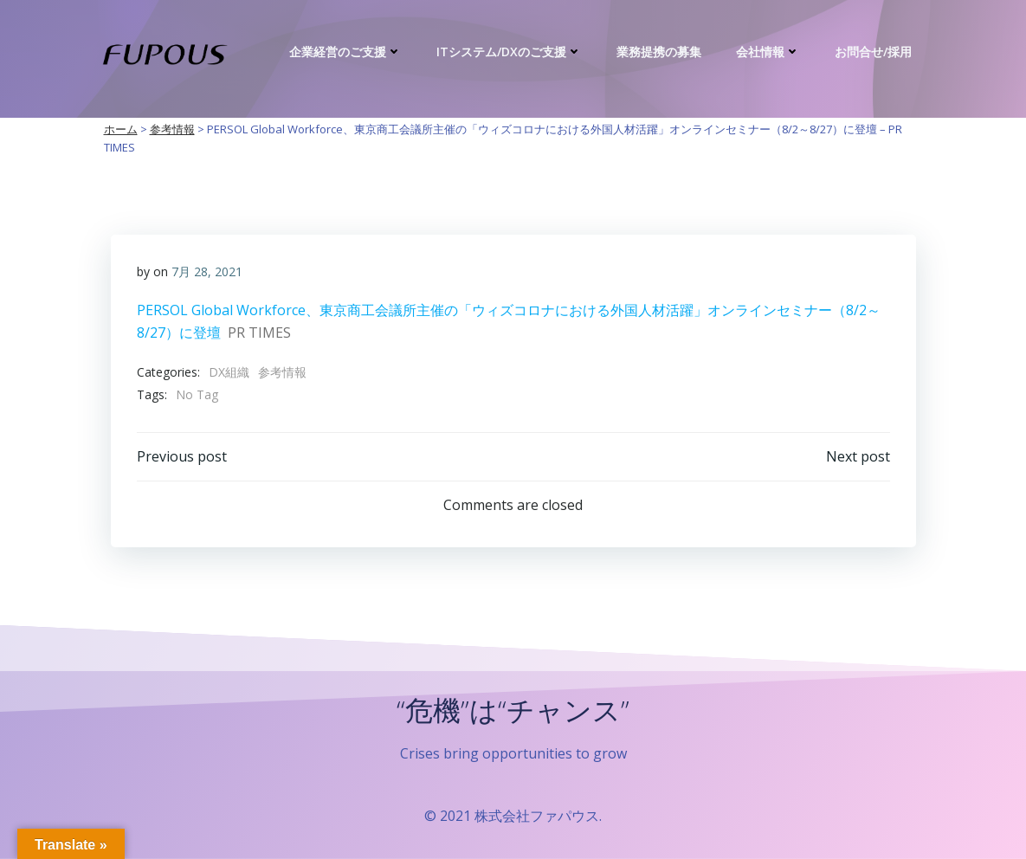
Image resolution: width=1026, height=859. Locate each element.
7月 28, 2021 (206, 271)
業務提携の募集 (658, 51)
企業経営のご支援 (345, 51)
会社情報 (768, 51)
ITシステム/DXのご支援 (509, 51)
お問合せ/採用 (873, 51)
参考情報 (282, 372)
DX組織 (229, 372)
